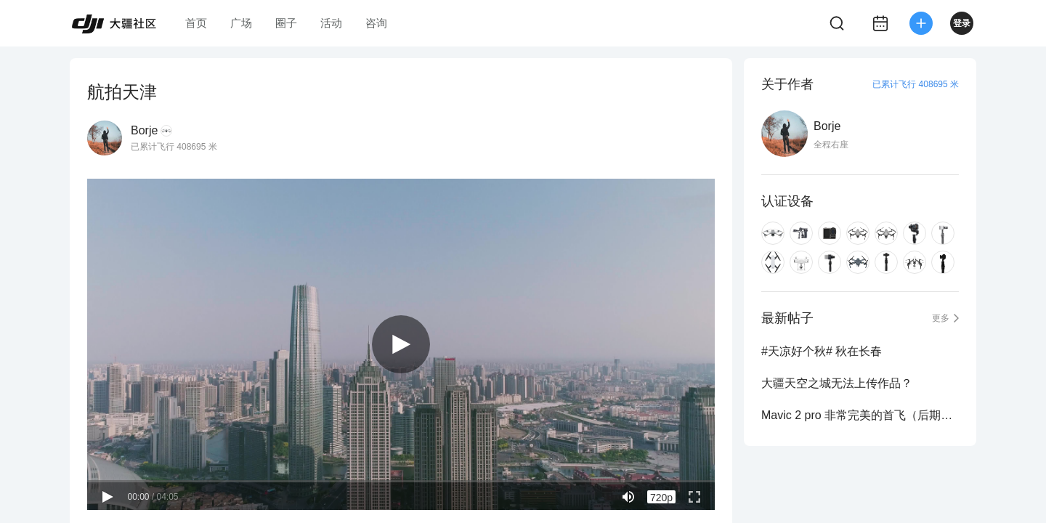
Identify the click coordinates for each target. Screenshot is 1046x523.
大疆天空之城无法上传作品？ (836, 383)
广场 (241, 23)
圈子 (286, 23)
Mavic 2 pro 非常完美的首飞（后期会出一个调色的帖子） (860, 415)
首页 (196, 23)
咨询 (376, 23)
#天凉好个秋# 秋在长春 (821, 351)
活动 (331, 23)
